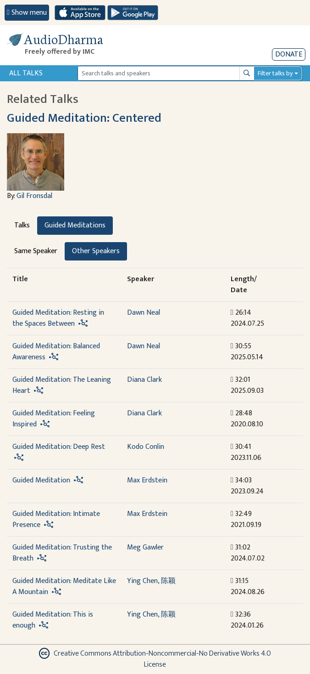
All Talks (26, 73)
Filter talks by (275, 73)
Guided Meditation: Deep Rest (58, 447)
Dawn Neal (143, 312)
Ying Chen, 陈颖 (151, 581)
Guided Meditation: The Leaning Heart (61, 385)
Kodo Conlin (145, 447)
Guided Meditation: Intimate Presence (56, 519)
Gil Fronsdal (34, 196)
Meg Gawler (145, 547)
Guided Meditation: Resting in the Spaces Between (58, 318)
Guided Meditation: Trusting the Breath (62, 553)
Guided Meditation (41, 480)
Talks (22, 225)
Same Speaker (35, 251)
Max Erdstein (147, 480)
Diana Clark (144, 380)
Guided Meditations (74, 225)
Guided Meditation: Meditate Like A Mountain (64, 586)
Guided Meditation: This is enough (52, 620)
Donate (288, 54)
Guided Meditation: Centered (84, 118)
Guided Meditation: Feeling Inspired (53, 418)
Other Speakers (96, 251)
